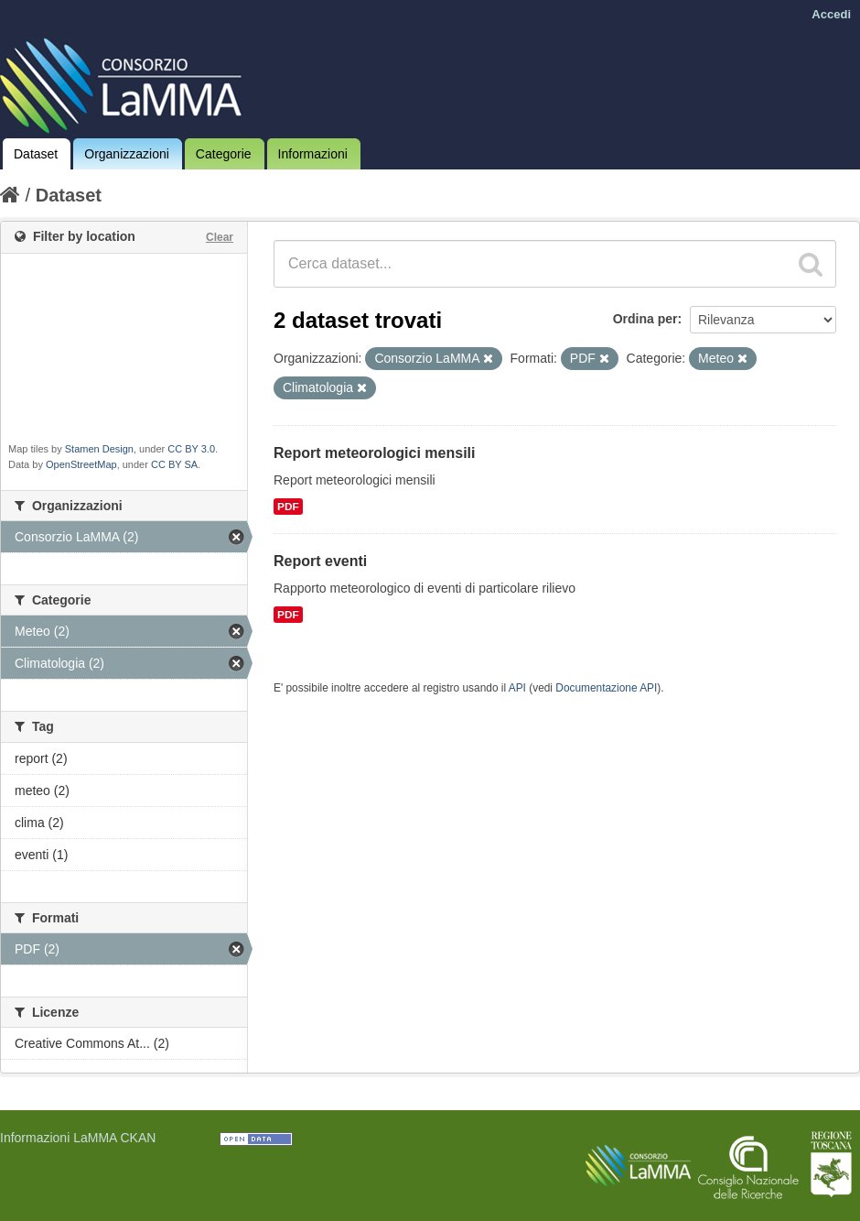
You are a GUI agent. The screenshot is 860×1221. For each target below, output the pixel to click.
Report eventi (320, 561)
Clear (219, 237)
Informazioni (313, 154)
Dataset (36, 154)
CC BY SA (174, 464)
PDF (288, 506)
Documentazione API (606, 687)
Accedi (831, 14)
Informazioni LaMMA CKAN (78, 1137)
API (517, 687)
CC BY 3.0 (191, 448)
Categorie (224, 154)
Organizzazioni (126, 154)
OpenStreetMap (81, 464)
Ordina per (645, 318)
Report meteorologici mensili (374, 453)
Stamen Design (99, 448)
